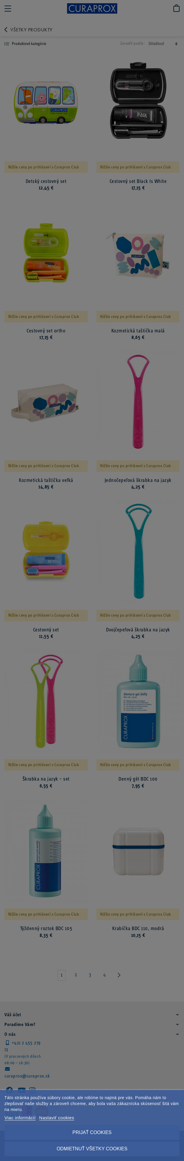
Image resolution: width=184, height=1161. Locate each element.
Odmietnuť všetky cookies (92, 1148)
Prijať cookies (91, 1132)
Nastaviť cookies (56, 1117)
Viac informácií (20, 1117)
